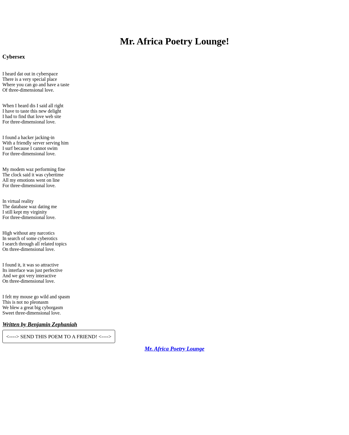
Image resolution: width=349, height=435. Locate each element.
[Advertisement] (174, 15)
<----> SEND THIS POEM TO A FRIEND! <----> (58, 336)
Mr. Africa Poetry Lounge (174, 348)
